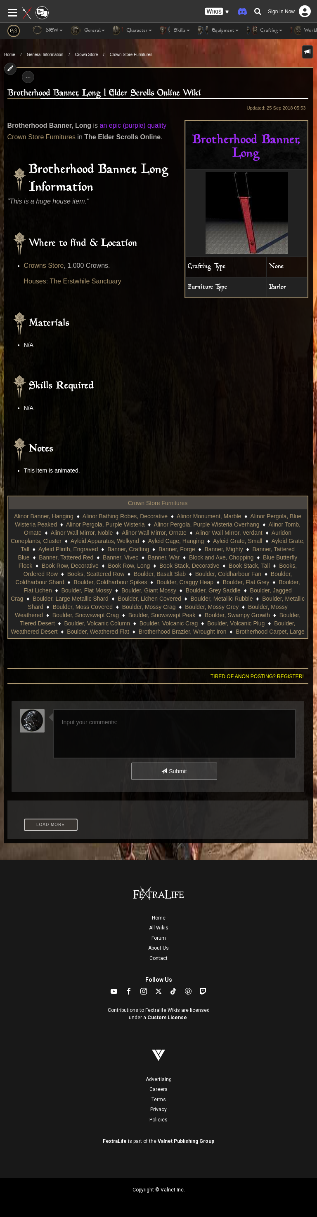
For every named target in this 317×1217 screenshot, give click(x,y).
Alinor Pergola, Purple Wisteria (105, 524)
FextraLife (115, 1141)
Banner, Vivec (120, 557)
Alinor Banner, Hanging (43, 516)
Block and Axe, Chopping (221, 557)
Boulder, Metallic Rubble (222, 598)
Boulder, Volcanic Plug (236, 623)
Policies (158, 1120)
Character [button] (132, 30)
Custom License (167, 1017)
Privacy (158, 1109)
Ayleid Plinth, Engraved (68, 549)
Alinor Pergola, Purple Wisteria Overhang (206, 524)
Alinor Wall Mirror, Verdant (229, 532)
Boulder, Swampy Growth (237, 615)
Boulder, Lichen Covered (149, 598)
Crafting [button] (264, 30)
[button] (217, 12)
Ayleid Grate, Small (238, 541)
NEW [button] (47, 30)
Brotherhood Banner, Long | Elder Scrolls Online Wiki (104, 93)
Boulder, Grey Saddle (213, 590)
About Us (158, 948)
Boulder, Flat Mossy (86, 590)
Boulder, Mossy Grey (212, 607)
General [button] (88, 30)
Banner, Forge (176, 549)
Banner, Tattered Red (66, 557)
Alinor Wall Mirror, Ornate (154, 532)
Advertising (159, 1079)
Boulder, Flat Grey (246, 582)
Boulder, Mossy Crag (149, 607)
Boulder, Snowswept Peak (162, 615)
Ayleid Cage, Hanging (176, 541)
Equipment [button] (218, 30)
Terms (158, 1099)
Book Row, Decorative (70, 565)
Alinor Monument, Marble (209, 516)
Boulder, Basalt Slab (160, 574)
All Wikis (158, 928)
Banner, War (164, 557)
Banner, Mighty (223, 549)
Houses (35, 281)
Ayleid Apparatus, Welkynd (105, 541)
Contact (158, 958)
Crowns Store (44, 265)
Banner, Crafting (128, 549)
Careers (158, 1089)
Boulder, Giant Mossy (148, 590)
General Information (45, 54)
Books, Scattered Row (96, 574)
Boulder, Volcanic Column (97, 623)
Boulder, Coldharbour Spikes (110, 582)
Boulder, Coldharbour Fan (228, 574)
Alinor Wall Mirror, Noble (82, 532)
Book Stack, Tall (249, 565)
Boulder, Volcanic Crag (169, 623)
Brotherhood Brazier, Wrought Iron (183, 631)
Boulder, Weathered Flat (98, 631)
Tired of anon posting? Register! (257, 676)
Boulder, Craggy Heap (184, 582)
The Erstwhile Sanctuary (85, 281)
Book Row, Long (129, 565)
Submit (174, 771)
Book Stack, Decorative (189, 565)
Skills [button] (175, 30)
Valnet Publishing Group (186, 1141)
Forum (158, 938)
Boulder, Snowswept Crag (85, 615)
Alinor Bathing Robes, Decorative (125, 516)
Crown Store (86, 54)
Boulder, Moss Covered (82, 607)
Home (9, 54)
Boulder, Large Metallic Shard (71, 598)
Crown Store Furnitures (131, 54)
